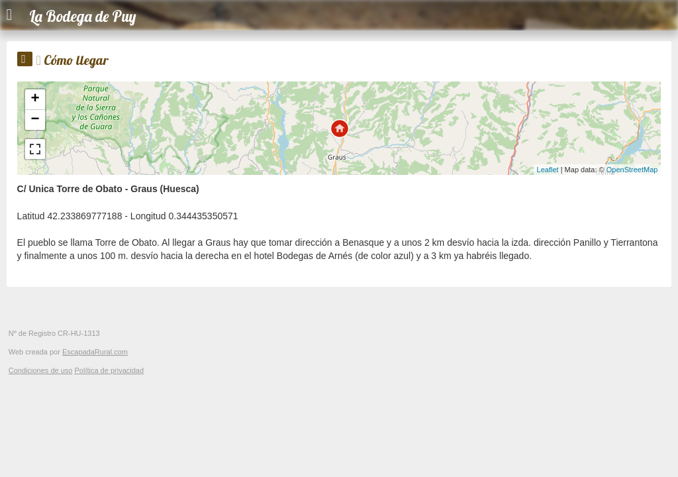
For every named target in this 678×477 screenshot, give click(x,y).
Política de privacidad (109, 370)
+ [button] (34, 99)
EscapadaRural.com (95, 352)
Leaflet (548, 170)
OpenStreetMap (632, 170)
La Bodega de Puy (82, 16)
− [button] (34, 120)
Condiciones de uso (41, 370)
